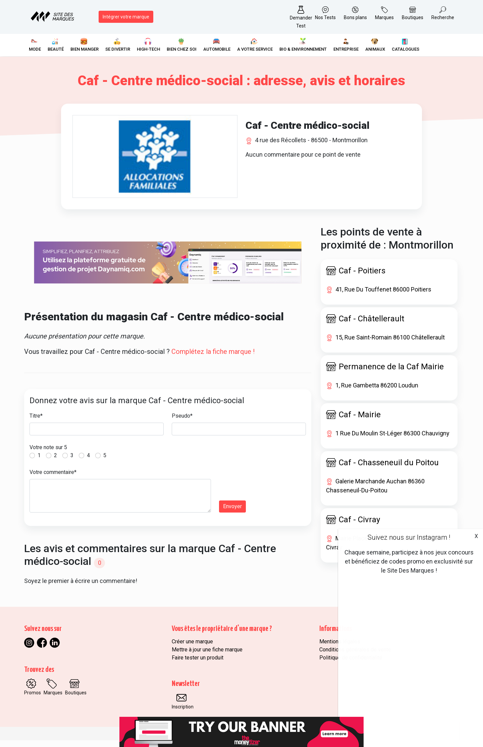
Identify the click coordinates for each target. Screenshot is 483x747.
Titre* (36, 423)
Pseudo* (182, 423)
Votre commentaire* (53, 479)
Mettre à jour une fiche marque (207, 656)
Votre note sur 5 (48, 454)
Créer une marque (192, 648)
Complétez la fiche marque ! (213, 359)
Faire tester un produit (197, 664)
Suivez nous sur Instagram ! (409, 537)
